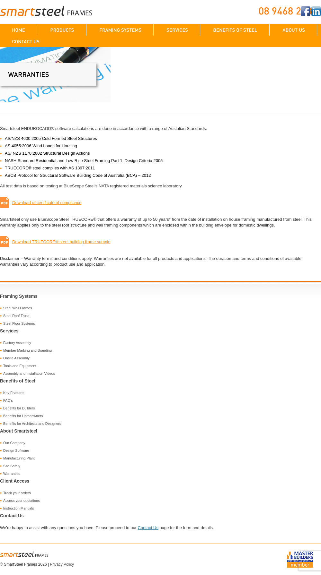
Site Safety (11, 466)
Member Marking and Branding (27, 350)
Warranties (11, 474)
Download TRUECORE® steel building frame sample (55, 241)
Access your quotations (21, 500)
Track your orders (17, 493)
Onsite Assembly (16, 358)
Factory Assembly (17, 343)
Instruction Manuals (18, 508)
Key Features (13, 393)
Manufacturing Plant (19, 458)
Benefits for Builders (19, 408)
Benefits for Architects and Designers (32, 423)
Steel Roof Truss (16, 316)
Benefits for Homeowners (23, 416)
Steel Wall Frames (17, 308)
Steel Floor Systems (19, 323)
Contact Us (148, 527)
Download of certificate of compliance (40, 202)
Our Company (14, 443)
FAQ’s (8, 400)
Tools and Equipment (19, 366)
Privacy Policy (62, 564)
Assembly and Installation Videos (29, 373)
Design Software (16, 450)
